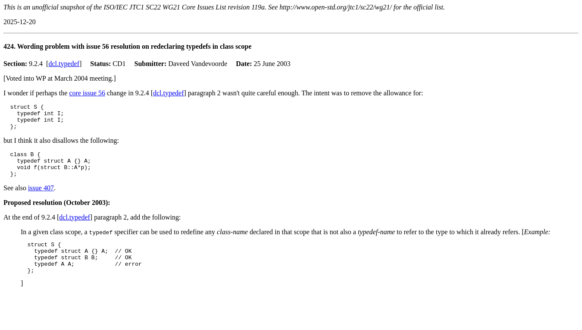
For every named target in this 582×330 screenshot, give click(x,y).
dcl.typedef (63, 63)
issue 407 (41, 198)
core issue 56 (87, 93)
